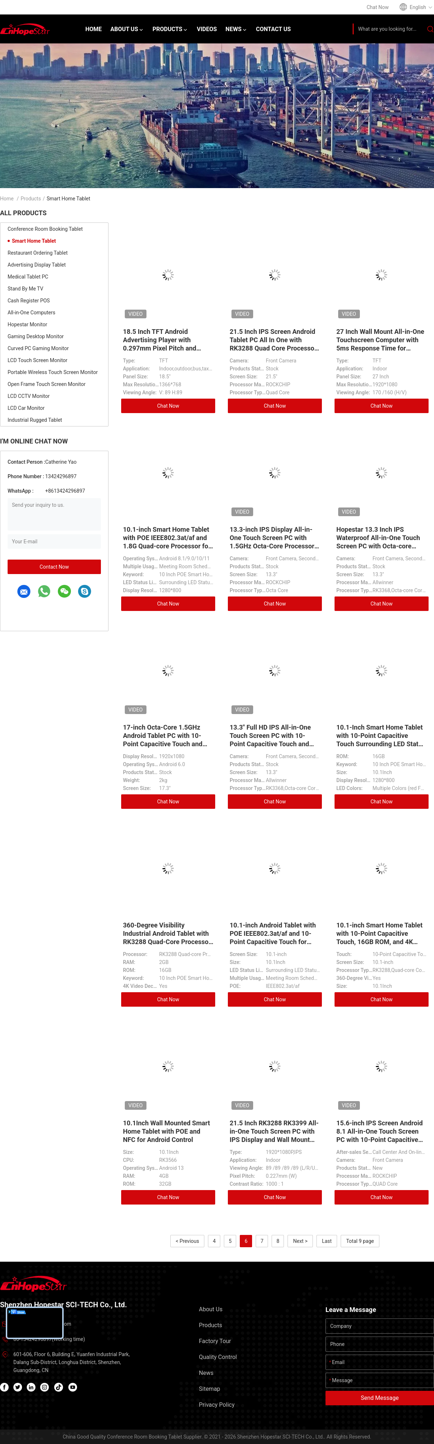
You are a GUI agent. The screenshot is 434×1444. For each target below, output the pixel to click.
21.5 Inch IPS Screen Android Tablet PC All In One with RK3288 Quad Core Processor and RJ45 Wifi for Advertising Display (273, 348)
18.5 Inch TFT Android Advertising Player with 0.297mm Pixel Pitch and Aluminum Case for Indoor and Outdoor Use (167, 348)
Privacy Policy (217, 1404)
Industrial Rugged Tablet (35, 420)
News (206, 1372)
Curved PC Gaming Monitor (38, 348)
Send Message (380, 1397)
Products (31, 198)
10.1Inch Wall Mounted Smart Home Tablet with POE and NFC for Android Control (166, 1131)
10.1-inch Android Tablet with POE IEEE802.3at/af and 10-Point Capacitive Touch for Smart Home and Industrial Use (273, 941)
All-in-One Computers (31, 312)
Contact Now (54, 567)
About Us (210, 1309)
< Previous (187, 1241)
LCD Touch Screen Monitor (37, 360)
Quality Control (218, 1357)
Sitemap (209, 1388)
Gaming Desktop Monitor (36, 336)
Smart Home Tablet (34, 241)
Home (7, 198)
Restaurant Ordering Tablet (38, 253)
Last (327, 1241)
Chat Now (168, 406)
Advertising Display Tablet (37, 265)
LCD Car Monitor (26, 408)
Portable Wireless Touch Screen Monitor (53, 372)
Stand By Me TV (25, 289)
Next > (300, 1241)
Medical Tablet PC (28, 277)
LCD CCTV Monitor (29, 396)
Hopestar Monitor (27, 324)
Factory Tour (215, 1341)
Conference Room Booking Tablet (45, 229)
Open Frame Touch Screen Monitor (46, 384)
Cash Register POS (29, 300)
